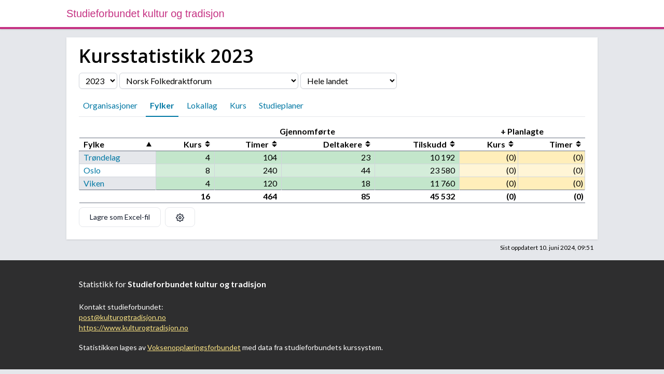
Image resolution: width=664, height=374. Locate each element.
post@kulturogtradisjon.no (122, 317)
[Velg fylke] (348, 81)
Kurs (238, 105)
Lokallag (202, 105)
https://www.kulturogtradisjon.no (133, 327)
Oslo (92, 170)
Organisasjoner (110, 105)
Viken (94, 183)
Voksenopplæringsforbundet (194, 347)
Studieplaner (281, 105)
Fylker (162, 105)
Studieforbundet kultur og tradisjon (145, 13)
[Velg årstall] (98, 81)
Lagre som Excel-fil (120, 216)
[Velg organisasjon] (208, 81)
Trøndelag (102, 157)
